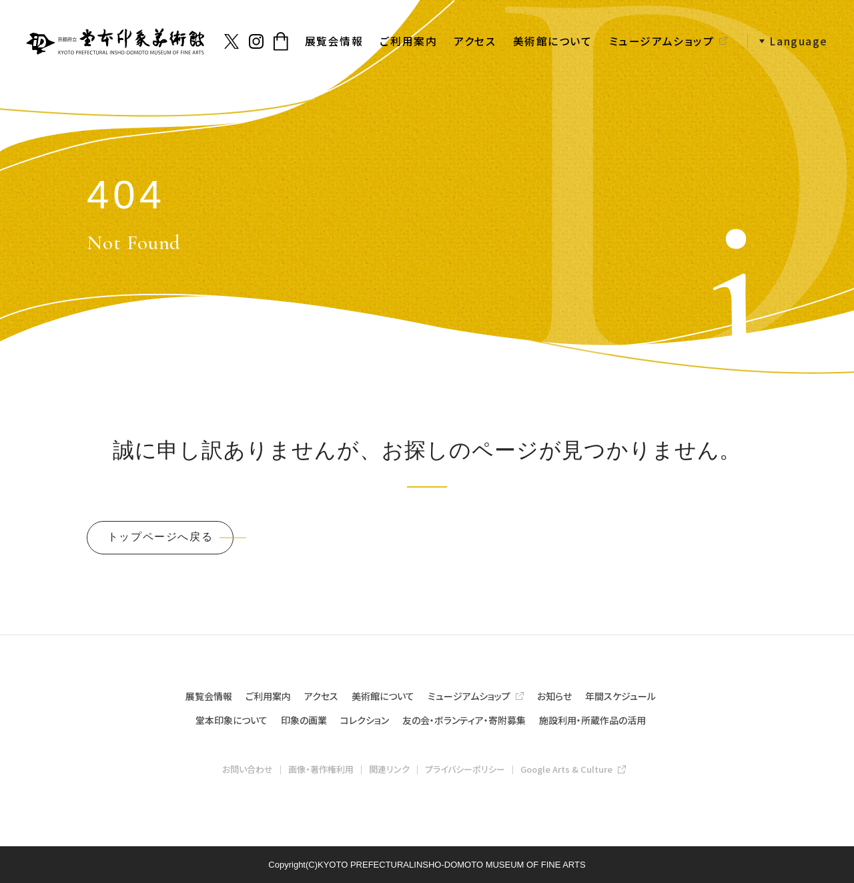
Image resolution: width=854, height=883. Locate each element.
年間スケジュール (620, 696)
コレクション (364, 720)
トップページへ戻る (160, 536)
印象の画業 (304, 720)
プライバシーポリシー (465, 769)
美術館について (552, 41)
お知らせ (554, 696)
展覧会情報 (334, 41)
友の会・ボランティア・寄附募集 (464, 720)
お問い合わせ (247, 769)
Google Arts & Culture (566, 769)
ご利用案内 (408, 41)
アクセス (475, 41)
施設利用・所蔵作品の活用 (592, 720)
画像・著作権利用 (321, 769)
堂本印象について (231, 720)
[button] (787, 41)
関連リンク (389, 769)
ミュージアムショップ (662, 41)
